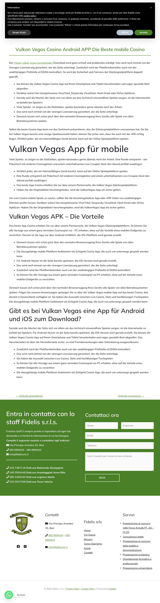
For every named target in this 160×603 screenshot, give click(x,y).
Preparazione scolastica (137, 556)
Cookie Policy (88, 590)
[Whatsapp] (9, 595)
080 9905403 (36, 449)
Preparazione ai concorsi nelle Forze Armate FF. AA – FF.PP (138, 528)
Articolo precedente (29, 395)
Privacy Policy (73, 590)
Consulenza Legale (134, 537)
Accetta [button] (144, 32)
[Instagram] (25, 546)
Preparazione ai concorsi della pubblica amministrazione (137, 547)
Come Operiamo (93, 544)
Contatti (88, 553)
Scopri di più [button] (19, 32)
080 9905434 (17, 449)
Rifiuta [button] (125, 32)
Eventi (87, 549)
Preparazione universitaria (138, 569)
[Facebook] (18, 546)
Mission (88, 539)
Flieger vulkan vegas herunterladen (34, 62)
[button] (150, 7)
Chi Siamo (90, 535)
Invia (102, 477)
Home (87, 530)
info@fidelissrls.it (19, 454)
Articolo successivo (131, 395)
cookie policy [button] (30, 16)
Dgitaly (112, 590)
